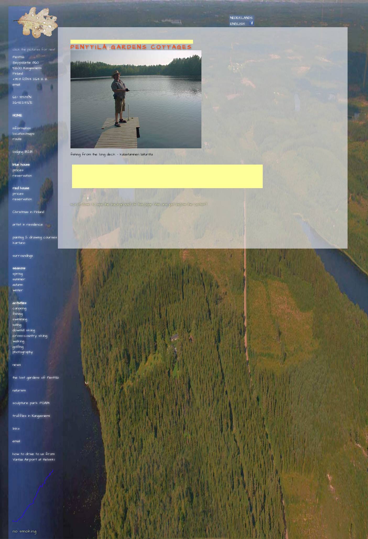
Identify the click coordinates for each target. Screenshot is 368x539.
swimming (20, 319)
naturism (19, 390)
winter (18, 290)
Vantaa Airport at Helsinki (34, 459)
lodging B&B (22, 151)
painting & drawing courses (35, 237)
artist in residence (28, 224)
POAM (45, 403)
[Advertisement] (131, 42)
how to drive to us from (33, 454)
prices (18, 170)
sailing (17, 324)
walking (18, 341)
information (22, 128)
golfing (18, 346)
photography (23, 352)
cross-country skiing (30, 335)
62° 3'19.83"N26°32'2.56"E (22, 99)
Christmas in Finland (28, 212)
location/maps (24, 133)
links (16, 428)
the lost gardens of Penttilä (35, 377)
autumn (18, 284)
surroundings (23, 255)
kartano (19, 242)
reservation (22, 175)
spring (18, 273)
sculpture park (25, 403)
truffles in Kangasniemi (31, 415)
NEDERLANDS (241, 17)
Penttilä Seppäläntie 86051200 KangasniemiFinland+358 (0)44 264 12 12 (30, 68)
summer (19, 279)
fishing (18, 313)
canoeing (19, 308)
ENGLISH (237, 23)
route (17, 139)
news (17, 364)
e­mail (16, 84)
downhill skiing (24, 330)
